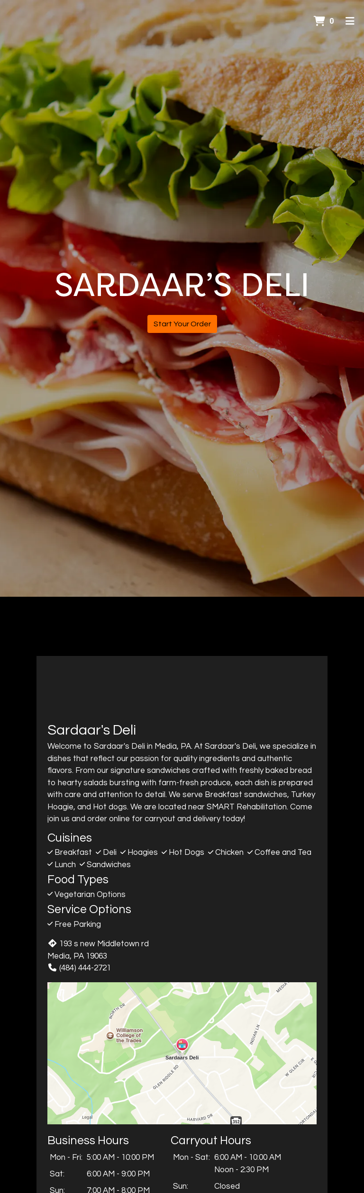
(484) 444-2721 (79, 968)
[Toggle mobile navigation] (350, 21)
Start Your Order (182, 324)
